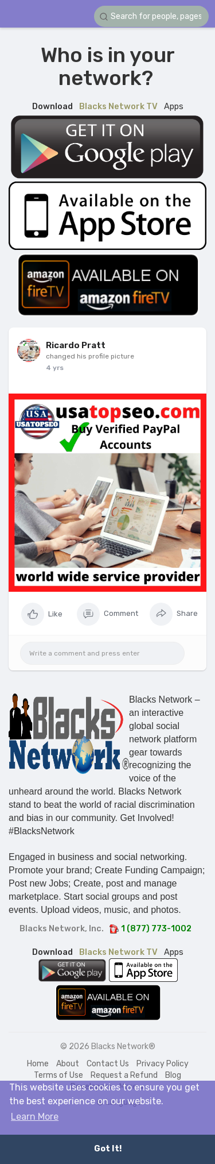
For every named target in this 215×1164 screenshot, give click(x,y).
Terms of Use (58, 1075)
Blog (173, 1075)
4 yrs (55, 368)
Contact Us (108, 1064)
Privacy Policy (162, 1064)
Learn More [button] (34, 1116)
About (67, 1064)
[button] (151, 16)
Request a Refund (124, 1075)
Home (38, 1064)
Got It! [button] (108, 1149)
